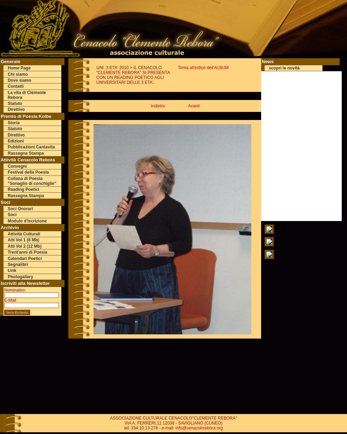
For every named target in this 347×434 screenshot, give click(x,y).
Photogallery (20, 276)
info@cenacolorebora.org (199, 428)
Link (12, 270)
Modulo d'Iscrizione (27, 221)
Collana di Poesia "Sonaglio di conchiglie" (32, 181)
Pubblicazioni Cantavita (31, 147)
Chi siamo (18, 74)
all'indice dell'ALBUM (209, 67)
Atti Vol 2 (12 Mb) (24, 246)
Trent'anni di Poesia (27, 252)
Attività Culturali (24, 234)
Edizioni (16, 141)
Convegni (17, 166)
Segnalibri (18, 264)
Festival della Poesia (28, 172)
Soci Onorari (20, 208)
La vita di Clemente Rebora (27, 95)
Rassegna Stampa (26, 153)
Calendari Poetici (25, 258)
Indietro (158, 106)
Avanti (193, 106)
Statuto (15, 103)
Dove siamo (19, 80)
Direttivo (16, 109)
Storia (14, 122)
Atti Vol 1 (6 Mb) (23, 240)
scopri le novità (284, 68)
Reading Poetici (23, 189)
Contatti (15, 86)
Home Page (19, 68)
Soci (12, 214)
